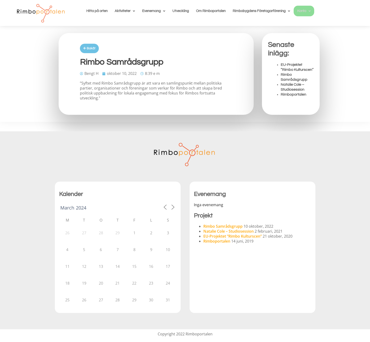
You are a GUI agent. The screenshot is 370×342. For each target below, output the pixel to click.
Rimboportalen (293, 94)
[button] (125, 11)
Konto (304, 11)
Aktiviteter (125, 11)
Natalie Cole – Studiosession (228, 231)
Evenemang (153, 11)
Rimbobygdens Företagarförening (261, 11)
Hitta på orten (97, 11)
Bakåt (89, 48)
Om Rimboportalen (211, 11)
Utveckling (180, 11)
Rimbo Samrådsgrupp (223, 226)
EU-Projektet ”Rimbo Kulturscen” (232, 236)
